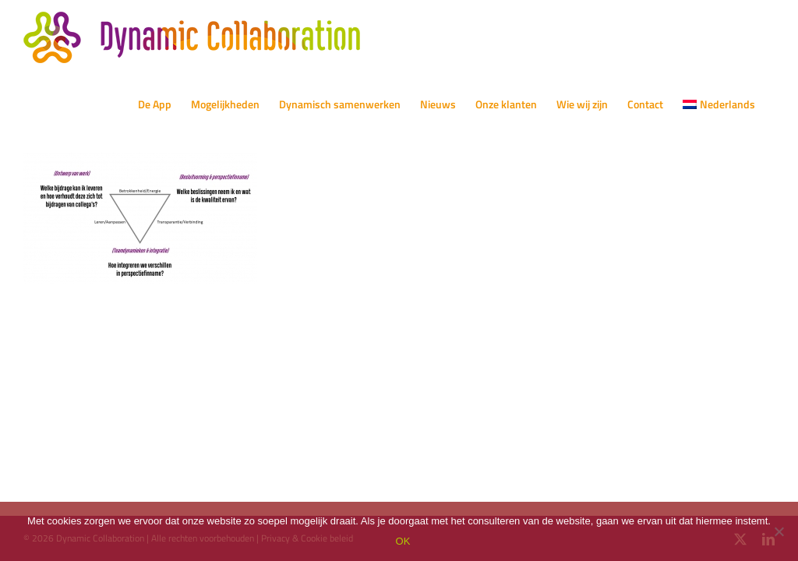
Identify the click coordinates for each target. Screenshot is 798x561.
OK (403, 541)
